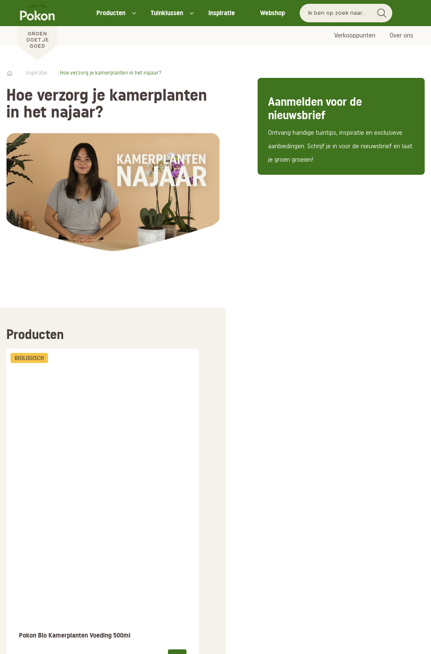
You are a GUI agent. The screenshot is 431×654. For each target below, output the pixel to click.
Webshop (272, 13)
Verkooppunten (354, 35)
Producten (110, 13)
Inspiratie (221, 13)
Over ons (401, 35)
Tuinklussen (167, 13)
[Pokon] (37, 30)
